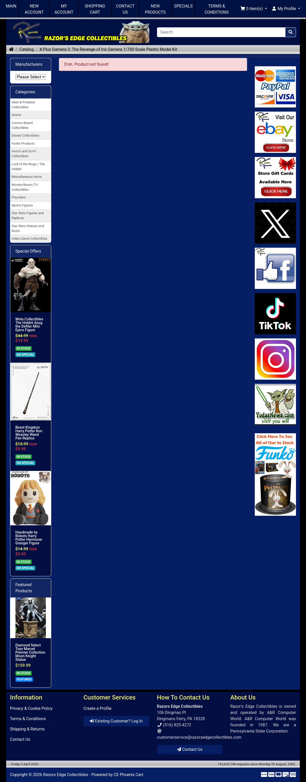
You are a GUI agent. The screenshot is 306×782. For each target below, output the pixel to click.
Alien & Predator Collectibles (23, 104)
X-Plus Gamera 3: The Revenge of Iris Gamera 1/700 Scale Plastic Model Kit (108, 49)
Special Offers (28, 251)
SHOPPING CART (95, 9)
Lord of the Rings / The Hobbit (28, 166)
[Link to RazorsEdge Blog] (275, 313)
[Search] (221, 32)
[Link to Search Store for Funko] (275, 474)
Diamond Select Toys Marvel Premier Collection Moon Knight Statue (30, 652)
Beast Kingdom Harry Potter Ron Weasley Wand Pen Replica (28, 433)
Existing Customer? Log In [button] (116, 721)
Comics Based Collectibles (22, 125)
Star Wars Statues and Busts (28, 228)
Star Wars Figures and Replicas (28, 215)
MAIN (11, 6)
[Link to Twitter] (275, 223)
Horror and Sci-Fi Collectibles (24, 153)
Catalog (27, 49)
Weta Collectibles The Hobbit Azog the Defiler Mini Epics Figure (29, 324)
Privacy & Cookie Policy (31, 708)
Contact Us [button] (190, 749)
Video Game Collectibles (29, 238)
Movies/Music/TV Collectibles (25, 187)
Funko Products (23, 143)
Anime (16, 115)
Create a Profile (97, 708)
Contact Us (20, 739)
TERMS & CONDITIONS (217, 9)
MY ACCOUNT (64, 9)
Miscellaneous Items (27, 177)
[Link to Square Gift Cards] (275, 177)
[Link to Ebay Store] (275, 132)
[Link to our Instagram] (275, 359)
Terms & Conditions (28, 718)
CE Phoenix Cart (128, 774)
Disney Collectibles (25, 135)
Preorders (19, 197)
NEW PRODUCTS (155, 9)
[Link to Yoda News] (275, 404)
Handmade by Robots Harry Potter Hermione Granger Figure (28, 537)
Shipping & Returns (27, 729)
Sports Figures (22, 205)
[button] (253, 9)
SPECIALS (183, 6)
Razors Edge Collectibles (65, 774)
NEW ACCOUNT (34, 9)
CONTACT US (125, 9)
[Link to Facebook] (275, 268)
